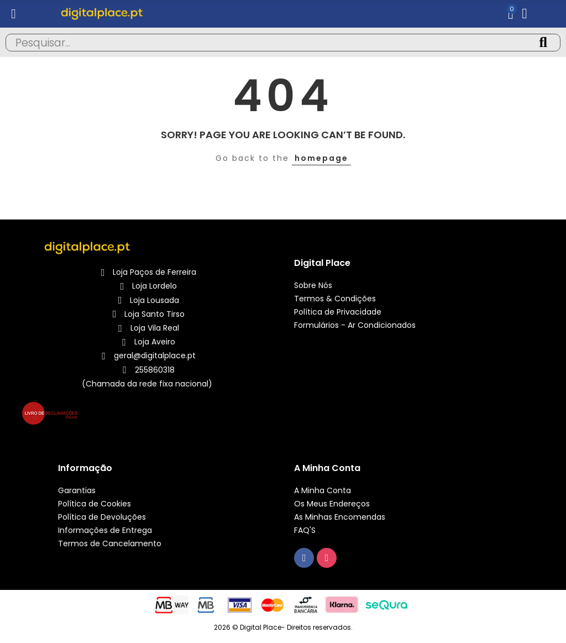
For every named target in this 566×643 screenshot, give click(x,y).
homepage (321, 158)
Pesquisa (542, 42)
